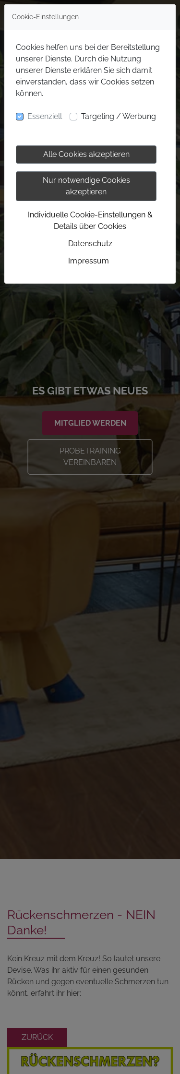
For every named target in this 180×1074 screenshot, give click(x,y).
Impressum (88, 260)
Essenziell (44, 116)
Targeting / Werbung (118, 116)
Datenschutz (90, 243)
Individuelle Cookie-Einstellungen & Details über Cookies (90, 220)
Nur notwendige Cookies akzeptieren (86, 186)
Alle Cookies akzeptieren (86, 154)
